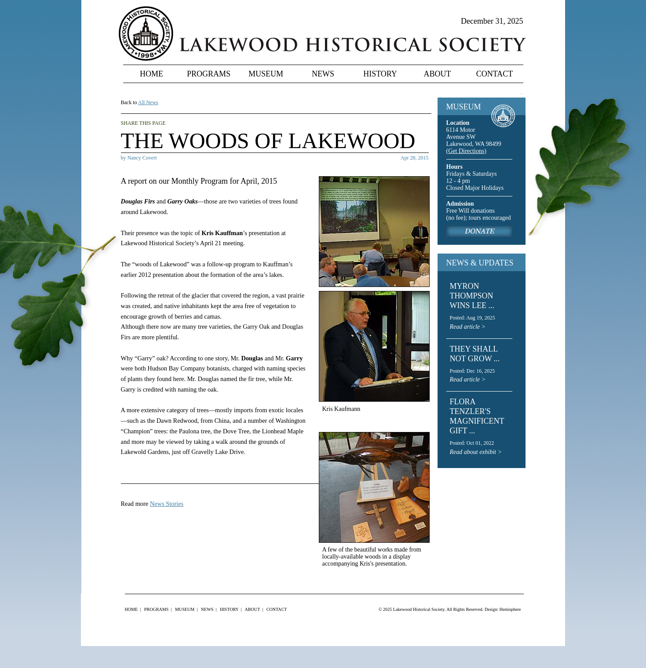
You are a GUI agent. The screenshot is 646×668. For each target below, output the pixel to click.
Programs (208, 73)
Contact (494, 73)
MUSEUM (463, 106)
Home (151, 73)
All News (148, 102)
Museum (265, 73)
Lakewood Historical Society (419, 609)
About (437, 73)
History (380, 73)
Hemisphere (510, 609)
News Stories (166, 503)
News (323, 73)
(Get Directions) (466, 151)
